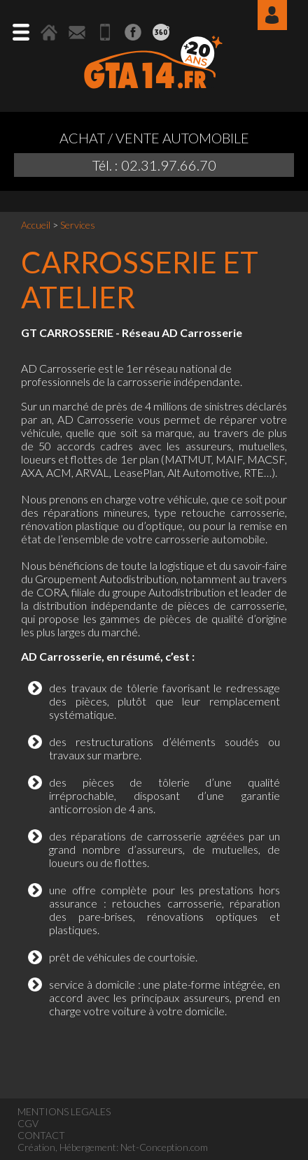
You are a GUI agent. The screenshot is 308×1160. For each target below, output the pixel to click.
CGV (28, 1123)
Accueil (35, 225)
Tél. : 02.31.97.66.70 (154, 165)
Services (77, 225)
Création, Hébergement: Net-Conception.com (113, 1147)
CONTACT (41, 1135)
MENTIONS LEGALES (64, 1111)
